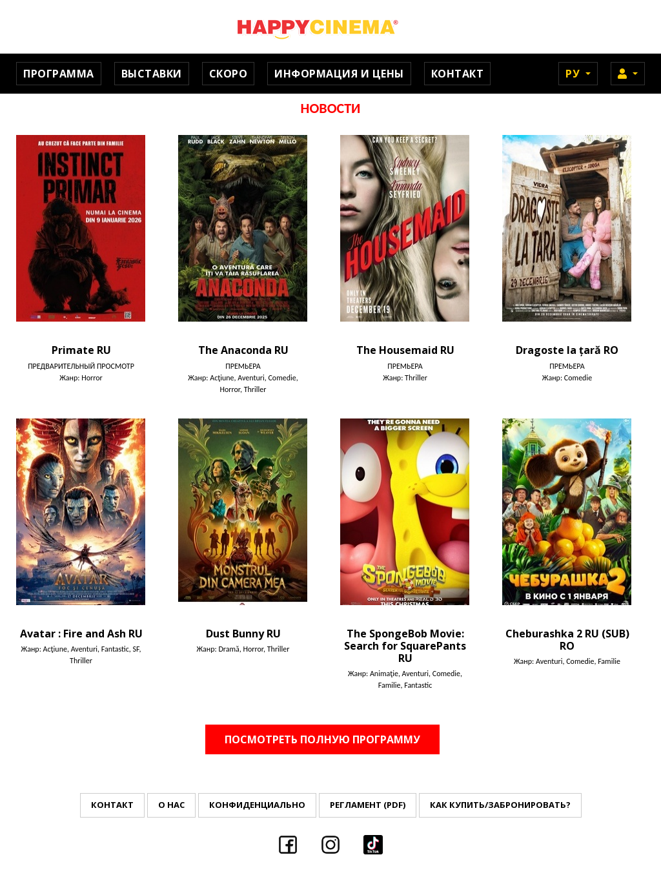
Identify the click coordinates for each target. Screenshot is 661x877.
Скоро (228, 74)
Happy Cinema (330, 27)
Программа (58, 74)
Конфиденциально (257, 804)
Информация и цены (339, 74)
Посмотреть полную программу (322, 739)
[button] (628, 73)
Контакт (457, 74)
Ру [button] (574, 74)
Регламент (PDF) (367, 804)
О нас (171, 804)
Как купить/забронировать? (500, 804)
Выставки (151, 74)
